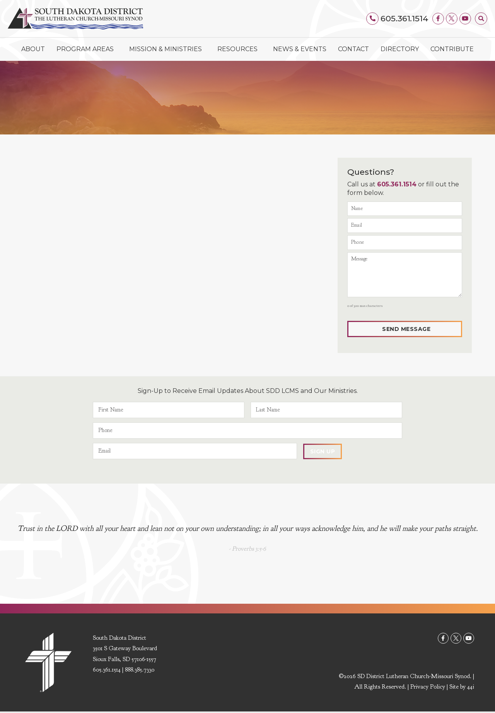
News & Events (299, 49)
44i (470, 688)
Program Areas (87, 49)
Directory (400, 49)
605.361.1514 (404, 18)
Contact (353, 49)
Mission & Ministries (167, 49)
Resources (239, 49)
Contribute (452, 49)
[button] (481, 18)
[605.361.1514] (373, 18)
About (33, 49)
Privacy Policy (427, 688)
